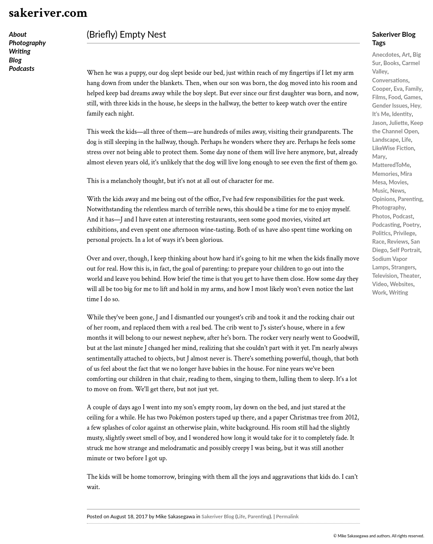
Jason (379, 122)
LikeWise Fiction (393, 148)
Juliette (398, 122)
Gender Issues (390, 105)
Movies (398, 182)
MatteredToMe (391, 164)
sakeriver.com (48, 13)
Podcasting (386, 224)
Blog (15, 60)
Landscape (385, 139)
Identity (402, 113)
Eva (398, 88)
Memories (385, 173)
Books (391, 62)
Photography (27, 43)
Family (413, 88)
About (18, 34)
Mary (379, 156)
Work (379, 292)
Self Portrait (405, 249)
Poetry (411, 224)
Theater (409, 275)
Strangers (403, 267)
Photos (381, 216)
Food (394, 97)
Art (406, 54)
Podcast (403, 216)
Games (412, 97)
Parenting (258, 516)
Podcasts (22, 68)
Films (379, 97)
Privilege (404, 233)
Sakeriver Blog (218, 516)
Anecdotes (385, 54)
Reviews (397, 241)
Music (379, 190)
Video (379, 284)
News (397, 190)
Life (241, 516)
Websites (401, 284)
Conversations (390, 80)
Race (378, 241)
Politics (381, 233)
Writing (20, 51)
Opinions (383, 198)
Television (384, 275)
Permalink (287, 516)
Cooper (381, 88)
